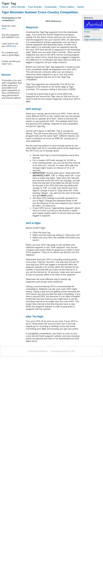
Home (5, 7)
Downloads (51, 7)
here (4, 28)
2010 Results (18, 7)
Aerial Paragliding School (93, 26)
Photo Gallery (67, 7)
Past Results (35, 7)
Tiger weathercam (92, 39)
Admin (80, 7)
